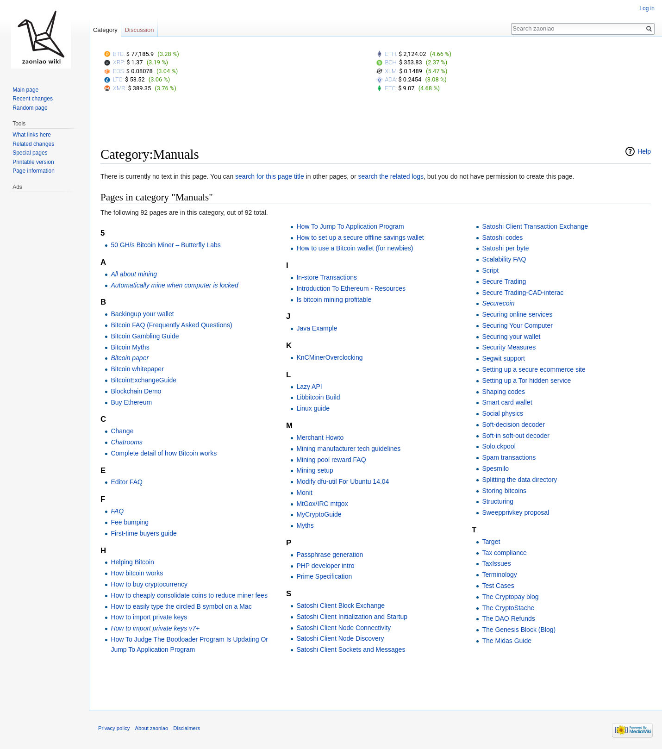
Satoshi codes (502, 237)
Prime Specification (324, 576)
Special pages (29, 153)
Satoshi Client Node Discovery (340, 638)
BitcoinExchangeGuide (143, 380)
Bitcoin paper (130, 358)
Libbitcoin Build (318, 397)
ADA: (391, 79)
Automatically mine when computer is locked (174, 285)
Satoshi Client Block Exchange (340, 605)
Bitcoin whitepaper (137, 369)
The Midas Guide (506, 640)
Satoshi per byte (505, 248)
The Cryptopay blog (510, 596)
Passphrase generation (329, 554)
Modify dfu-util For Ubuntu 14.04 (342, 481)
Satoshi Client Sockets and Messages (350, 649)
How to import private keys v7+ (155, 628)
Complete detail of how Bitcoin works (164, 453)
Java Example (316, 328)
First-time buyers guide (143, 533)
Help (644, 151)
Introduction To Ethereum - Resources (351, 288)
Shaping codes (503, 391)
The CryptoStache (508, 608)
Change (122, 431)
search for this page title (269, 176)
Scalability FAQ (504, 259)
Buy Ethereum (131, 402)
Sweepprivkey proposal (515, 512)
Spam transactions (509, 457)
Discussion (139, 29)
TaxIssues (496, 563)
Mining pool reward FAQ (331, 459)
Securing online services (517, 314)
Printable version (33, 162)
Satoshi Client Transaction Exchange (535, 226)
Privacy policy (114, 728)
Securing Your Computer (517, 325)
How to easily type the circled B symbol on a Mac (181, 606)
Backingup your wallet (142, 314)
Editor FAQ (126, 482)
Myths (304, 525)
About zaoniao (152, 728)
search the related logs (391, 176)
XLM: (391, 71)
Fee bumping (130, 522)
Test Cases (498, 585)
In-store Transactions (326, 277)
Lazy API (309, 386)
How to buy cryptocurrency (149, 584)
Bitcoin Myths (130, 347)
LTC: (118, 79)
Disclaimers (186, 728)
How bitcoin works (137, 573)
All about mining (134, 274)
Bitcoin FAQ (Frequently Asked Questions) (171, 325)
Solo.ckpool (498, 446)
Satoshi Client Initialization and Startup (351, 616)
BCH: (391, 62)
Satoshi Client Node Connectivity (343, 627)
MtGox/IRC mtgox (322, 503)
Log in (647, 8)
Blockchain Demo (136, 391)
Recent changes (32, 98)
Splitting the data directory (519, 479)
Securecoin (498, 303)
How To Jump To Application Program (350, 226)
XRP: (119, 62)
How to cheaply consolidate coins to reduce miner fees (189, 595)
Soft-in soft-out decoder (516, 435)
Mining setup (314, 470)
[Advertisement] (375, 122)
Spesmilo (495, 468)
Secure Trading (504, 281)
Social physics (502, 413)
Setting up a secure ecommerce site (533, 369)
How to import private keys (149, 617)
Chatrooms (126, 442)
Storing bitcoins (504, 490)
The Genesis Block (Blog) (519, 629)
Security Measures (509, 347)
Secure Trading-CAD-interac (522, 292)
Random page (29, 108)
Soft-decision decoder (513, 424)
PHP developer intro (325, 565)
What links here (31, 134)
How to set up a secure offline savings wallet (360, 237)
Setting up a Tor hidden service (526, 380)
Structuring (497, 501)
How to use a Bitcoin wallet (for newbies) (354, 248)
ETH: (391, 53)
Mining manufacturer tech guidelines (348, 448)
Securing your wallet (511, 336)
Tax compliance (504, 552)
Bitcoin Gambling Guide (145, 336)
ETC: (391, 88)
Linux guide (313, 408)
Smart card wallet (507, 402)
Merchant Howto (319, 437)
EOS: (119, 71)
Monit (304, 492)
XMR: (119, 88)
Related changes (33, 144)
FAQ (117, 511)
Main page (25, 90)
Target (491, 541)
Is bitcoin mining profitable (333, 299)
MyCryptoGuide (318, 514)
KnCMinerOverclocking (329, 357)
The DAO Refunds (508, 618)
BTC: (119, 53)
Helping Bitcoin (132, 562)
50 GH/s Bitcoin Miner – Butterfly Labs (165, 245)
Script (490, 270)
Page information (33, 171)
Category (105, 29)
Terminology (499, 574)
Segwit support (503, 358)
